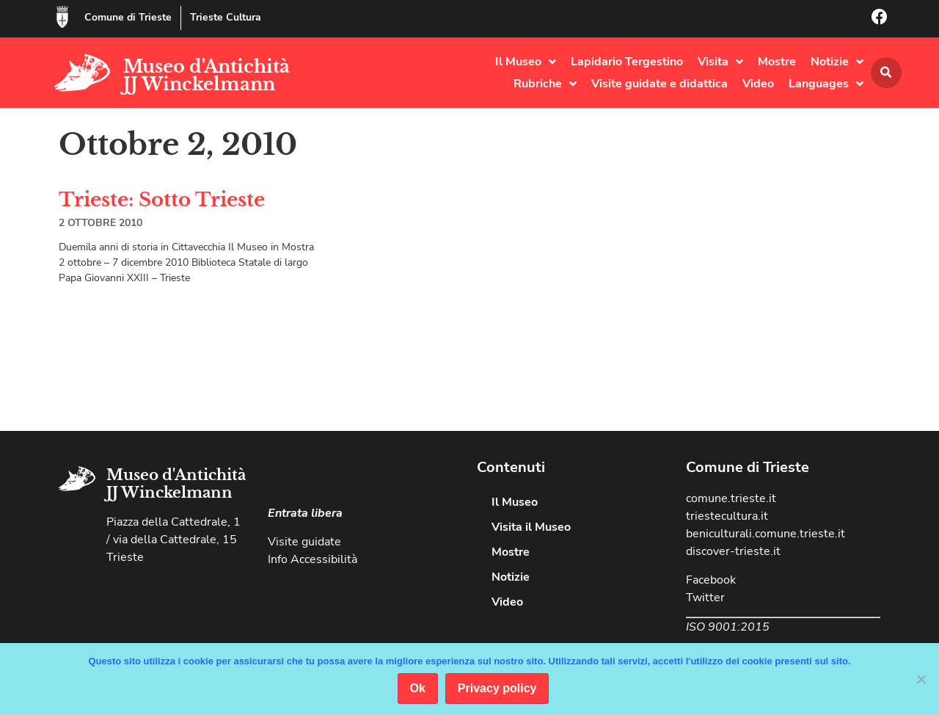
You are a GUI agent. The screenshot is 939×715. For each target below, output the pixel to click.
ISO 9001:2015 (728, 627)
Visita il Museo (531, 527)
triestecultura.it (727, 516)
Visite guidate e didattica (659, 84)
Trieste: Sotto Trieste (162, 199)
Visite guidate (304, 542)
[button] (886, 72)
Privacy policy (497, 688)
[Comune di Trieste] (62, 17)
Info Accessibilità (312, 559)
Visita (720, 62)
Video (758, 84)
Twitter (705, 597)
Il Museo (525, 62)
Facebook (711, 580)
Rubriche (545, 84)
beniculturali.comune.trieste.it (765, 534)
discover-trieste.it (733, 551)
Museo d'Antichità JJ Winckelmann (206, 75)
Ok (417, 688)
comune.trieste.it (731, 498)
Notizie (837, 62)
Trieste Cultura (225, 17)
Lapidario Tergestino (627, 62)
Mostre (777, 62)
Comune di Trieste (128, 17)
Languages (826, 84)
